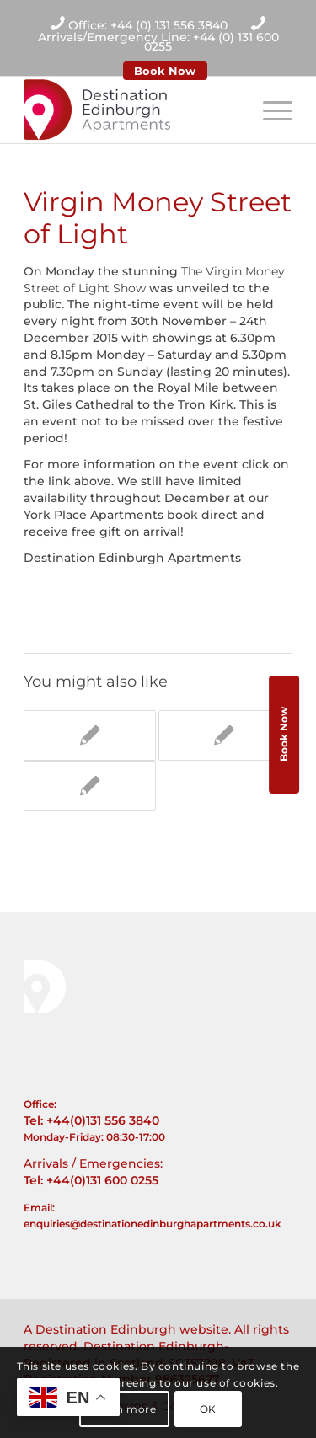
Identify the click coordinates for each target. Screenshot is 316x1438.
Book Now (164, 71)
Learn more (125, 1409)
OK (208, 1409)
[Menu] (269, 109)
